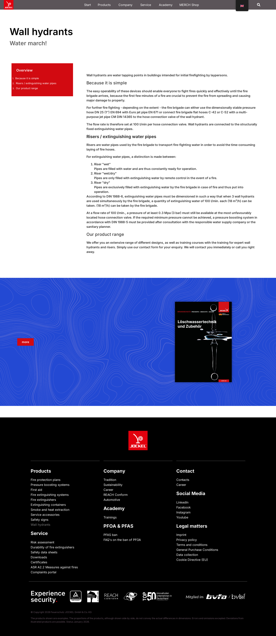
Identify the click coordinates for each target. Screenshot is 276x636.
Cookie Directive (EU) (192, 560)
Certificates (39, 562)
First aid (36, 490)
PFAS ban (110, 535)
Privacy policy (186, 540)
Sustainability (113, 485)
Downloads (39, 557)
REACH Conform (116, 495)
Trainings (110, 517)
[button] (258, 5)
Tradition (110, 480)
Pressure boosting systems (50, 485)
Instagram (183, 512)
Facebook (183, 507)
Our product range (27, 88)
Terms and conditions (191, 545)
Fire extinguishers (43, 500)
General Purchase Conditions (197, 550)
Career (108, 490)
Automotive (112, 500)
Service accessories (45, 515)
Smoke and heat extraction (50, 510)
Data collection (187, 555)
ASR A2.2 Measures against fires (54, 567)
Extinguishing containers (48, 505)
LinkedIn (182, 502)
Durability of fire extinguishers (52, 547)
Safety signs (39, 520)
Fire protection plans (45, 480)
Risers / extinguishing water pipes (36, 83)
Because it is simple (27, 78)
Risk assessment (42, 542)
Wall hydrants (40, 525)
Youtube (182, 517)
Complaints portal (43, 572)
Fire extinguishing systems (50, 495)
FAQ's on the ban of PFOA (122, 540)
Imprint (181, 535)
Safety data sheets (44, 552)
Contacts (182, 480)
